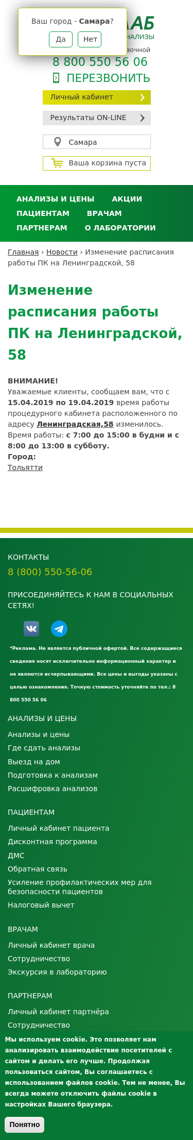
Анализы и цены (55, 199)
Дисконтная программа (52, 841)
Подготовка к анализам (53, 775)
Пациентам (42, 213)
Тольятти (25, 467)
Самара (83, 142)
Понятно (24, 1124)
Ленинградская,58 (75, 424)
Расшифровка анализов (52, 788)
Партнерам (41, 228)
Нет (90, 39)
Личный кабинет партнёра (58, 1012)
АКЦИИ (127, 199)
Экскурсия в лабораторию (57, 972)
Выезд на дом (34, 762)
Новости (62, 252)
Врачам (104, 213)
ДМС (16, 855)
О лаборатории (120, 228)
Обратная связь (37, 869)
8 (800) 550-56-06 (50, 571)
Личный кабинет (81, 97)
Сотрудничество (39, 958)
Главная (23, 252)
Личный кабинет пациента (59, 828)
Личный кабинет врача (51, 945)
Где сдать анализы (44, 748)
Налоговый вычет (41, 905)
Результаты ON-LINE (88, 117)
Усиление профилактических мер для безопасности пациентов (80, 887)
